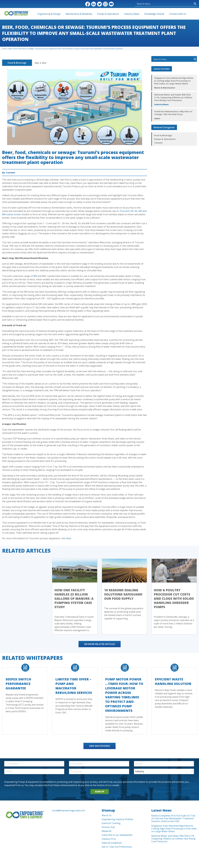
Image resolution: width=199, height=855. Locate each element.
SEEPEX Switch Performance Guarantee (18, 683)
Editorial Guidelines (112, 842)
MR (35, 276)
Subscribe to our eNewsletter (117, 835)
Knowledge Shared (154, 13)
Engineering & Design (49, 13)
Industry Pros (109, 838)
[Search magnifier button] (195, 4)
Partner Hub (108, 827)
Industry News (131, 13)
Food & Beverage (17, 62)
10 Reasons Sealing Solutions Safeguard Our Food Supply (123, 594)
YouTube (111, 4)
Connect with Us (177, 13)
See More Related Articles (99, 644)
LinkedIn (93, 4)
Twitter (99, 4)
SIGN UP (99, 791)
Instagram (105, 4)
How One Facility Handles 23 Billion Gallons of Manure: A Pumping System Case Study (74, 598)
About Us (106, 815)
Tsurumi (10, 172)
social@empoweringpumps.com (68, 810)
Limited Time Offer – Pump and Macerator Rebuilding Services (73, 686)
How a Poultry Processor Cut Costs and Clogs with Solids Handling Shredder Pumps (174, 598)
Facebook (87, 4)
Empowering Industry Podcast (117, 819)
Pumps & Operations (108, 13)
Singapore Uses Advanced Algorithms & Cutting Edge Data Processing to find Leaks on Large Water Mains (173, 81)
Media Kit (106, 831)
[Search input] (164, 4)
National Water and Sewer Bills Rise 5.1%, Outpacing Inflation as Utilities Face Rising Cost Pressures (173, 97)
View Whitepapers (99, 746)
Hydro (157, 118)
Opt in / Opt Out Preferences (117, 846)
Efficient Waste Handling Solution (173, 681)
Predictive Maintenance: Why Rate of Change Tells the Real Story (173, 113)
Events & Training (111, 823)
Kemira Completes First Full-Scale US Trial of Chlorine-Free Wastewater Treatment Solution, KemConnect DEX (173, 818)
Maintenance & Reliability (79, 13)
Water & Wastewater (164, 87)
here (68, 538)
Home (4, 49)
